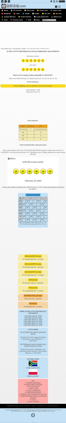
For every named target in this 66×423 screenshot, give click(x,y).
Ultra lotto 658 (16, 48)
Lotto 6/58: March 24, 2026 (33, 325)
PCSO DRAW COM (6, 48)
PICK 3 (33, 400)
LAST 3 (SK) (34, 388)
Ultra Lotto (30, 10)
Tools (6, 20)
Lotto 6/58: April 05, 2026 (33, 318)
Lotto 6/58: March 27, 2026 (33, 323)
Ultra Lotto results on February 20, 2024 (16, 187)
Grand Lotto (43, 10)
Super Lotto (57, 10)
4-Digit (27, 13)
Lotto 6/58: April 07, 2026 (33, 316)
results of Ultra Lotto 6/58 (32, 75)
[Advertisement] (33, 35)
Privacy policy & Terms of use (35, 409)
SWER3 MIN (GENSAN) (34, 385)
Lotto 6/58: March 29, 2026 (33, 321)
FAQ (29, 20)
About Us (45, 409)
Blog (38, 20)
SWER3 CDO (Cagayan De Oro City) (34, 394)
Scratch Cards (18, 20)
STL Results (17, 10)
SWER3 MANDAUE (34, 383)
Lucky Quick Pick (42, 17)
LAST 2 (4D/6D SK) (34, 390)
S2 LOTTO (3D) (33, 386)
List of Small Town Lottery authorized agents (33, 333)
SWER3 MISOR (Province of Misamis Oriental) (34, 397)
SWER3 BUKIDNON (34, 392)
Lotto (18, 13)
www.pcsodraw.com (15, 409)
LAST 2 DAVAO (33, 401)
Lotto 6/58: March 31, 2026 (33, 319)
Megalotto (7, 13)
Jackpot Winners (10, 17)
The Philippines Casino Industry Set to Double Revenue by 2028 (33, 345)
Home (6, 10)
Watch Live (57, 17)
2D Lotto (59, 13)
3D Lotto (47, 13)
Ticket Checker (26, 17)
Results (24, 48)
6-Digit (37, 13)
